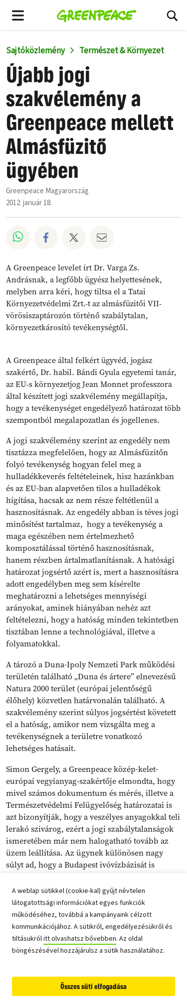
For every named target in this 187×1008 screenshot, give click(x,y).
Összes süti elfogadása (93, 986)
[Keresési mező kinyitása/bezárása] (172, 15)
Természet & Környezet (121, 51)
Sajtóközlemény (35, 51)
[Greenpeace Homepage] (96, 15)
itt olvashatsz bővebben (79, 939)
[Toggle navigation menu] (18, 15)
